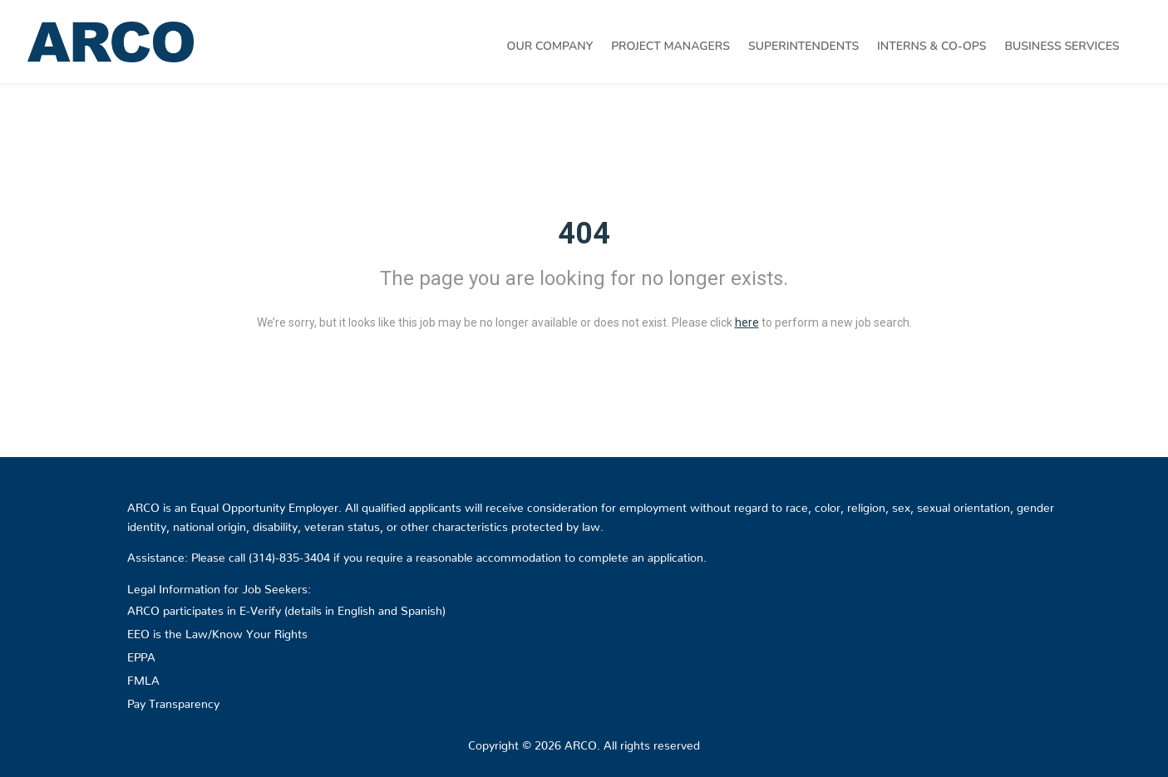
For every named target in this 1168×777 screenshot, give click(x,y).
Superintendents (803, 46)
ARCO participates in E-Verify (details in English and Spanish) (286, 607)
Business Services (1062, 46)
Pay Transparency (173, 700)
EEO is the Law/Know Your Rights (217, 631)
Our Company (550, 46)
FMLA (143, 677)
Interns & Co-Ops (931, 46)
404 (584, 233)
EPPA (141, 654)
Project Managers (670, 46)
